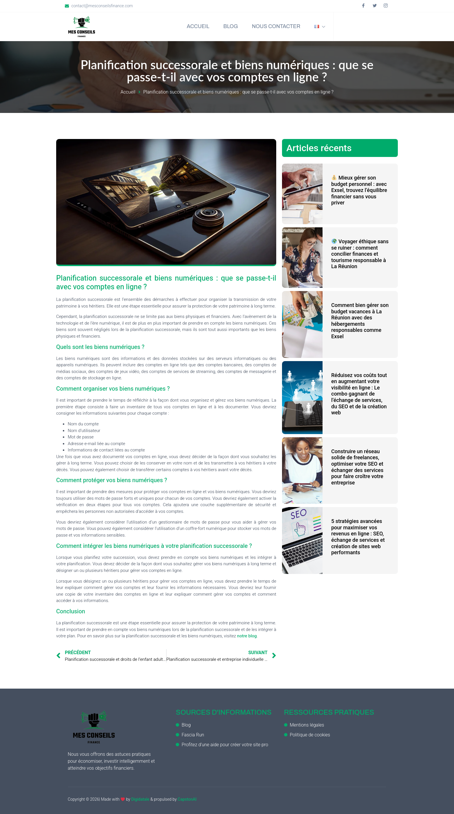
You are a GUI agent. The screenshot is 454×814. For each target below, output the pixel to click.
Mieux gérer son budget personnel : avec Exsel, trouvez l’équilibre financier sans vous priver (359, 190)
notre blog (247, 636)
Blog (229, 27)
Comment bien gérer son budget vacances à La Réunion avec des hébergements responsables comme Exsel (360, 320)
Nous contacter (275, 27)
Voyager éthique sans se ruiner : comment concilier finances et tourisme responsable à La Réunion (360, 253)
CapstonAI (187, 799)
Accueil (196, 27)
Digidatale (140, 799)
